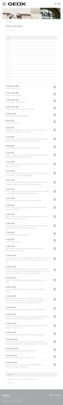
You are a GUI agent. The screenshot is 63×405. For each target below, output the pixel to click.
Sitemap (5, 401)
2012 (8, 78)
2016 (8, 66)
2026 (8, 35)
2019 (8, 56)
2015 (8, 69)
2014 (8, 72)
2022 (8, 47)
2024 (8, 41)
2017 (8, 63)
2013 (8, 75)
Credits (20, 401)
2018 (8, 59)
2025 (8, 38)
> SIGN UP (10, 383)
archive (9, 81)
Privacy (12, 401)
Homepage (9, 21)
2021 (8, 50)
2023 (8, 44)
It (55, 3)
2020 (8, 53)
